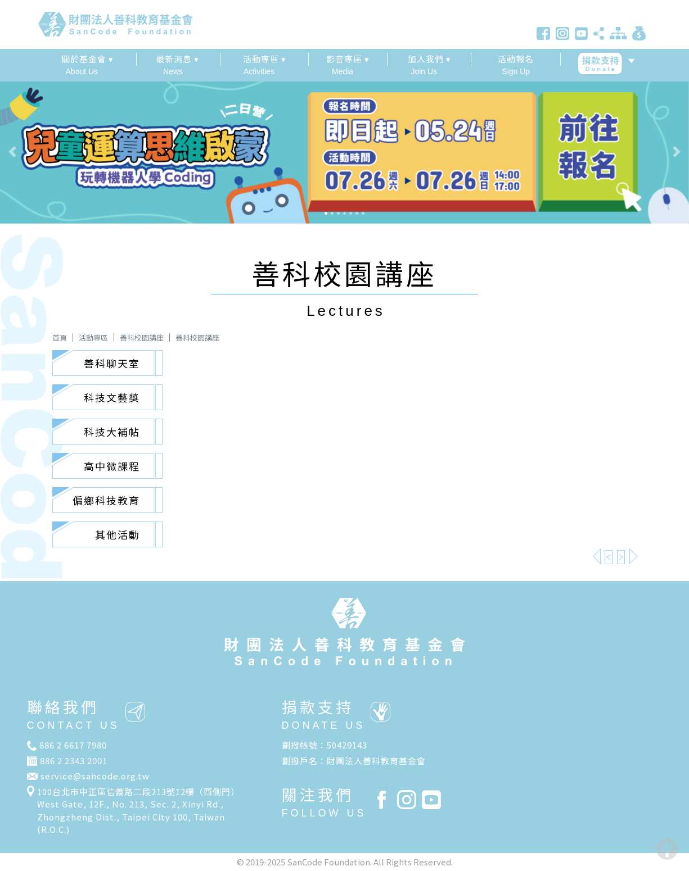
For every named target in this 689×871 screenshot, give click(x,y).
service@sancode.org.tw (95, 776)
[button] (51, 152)
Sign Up (516, 64)
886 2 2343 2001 (73, 760)
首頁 (59, 337)
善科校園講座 (142, 337)
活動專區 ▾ (264, 59)
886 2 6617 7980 (73, 745)
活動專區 (93, 337)
